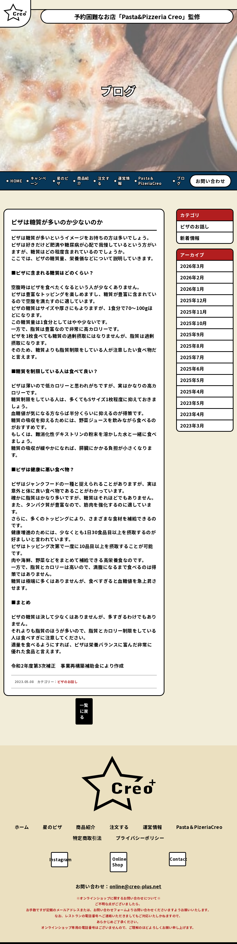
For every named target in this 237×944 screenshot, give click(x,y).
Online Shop (122, 852)
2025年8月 (192, 345)
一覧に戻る (84, 710)
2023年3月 (192, 425)
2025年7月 (192, 357)
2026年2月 (192, 277)
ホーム (22, 819)
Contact (181, 852)
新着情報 (189, 237)
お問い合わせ (210, 180)
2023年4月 (192, 414)
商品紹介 (85, 819)
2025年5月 (192, 380)
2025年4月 (192, 391)
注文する (119, 819)
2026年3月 (192, 265)
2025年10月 (193, 323)
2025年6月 (192, 368)
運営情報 (152, 819)
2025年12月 (193, 300)
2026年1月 (192, 288)
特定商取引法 (87, 830)
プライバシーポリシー (140, 830)
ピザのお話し (194, 226)
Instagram (64, 852)
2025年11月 (193, 311)
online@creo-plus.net (135, 874)
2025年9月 (192, 334)
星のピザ (52, 819)
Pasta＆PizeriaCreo (199, 819)
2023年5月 (192, 402)
